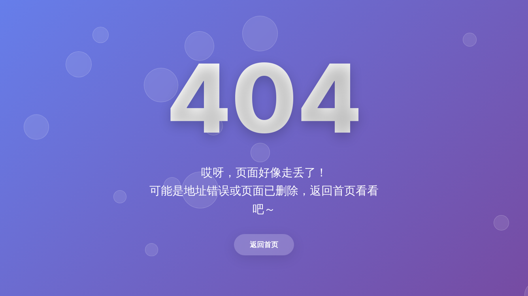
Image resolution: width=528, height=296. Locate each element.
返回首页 (264, 244)
